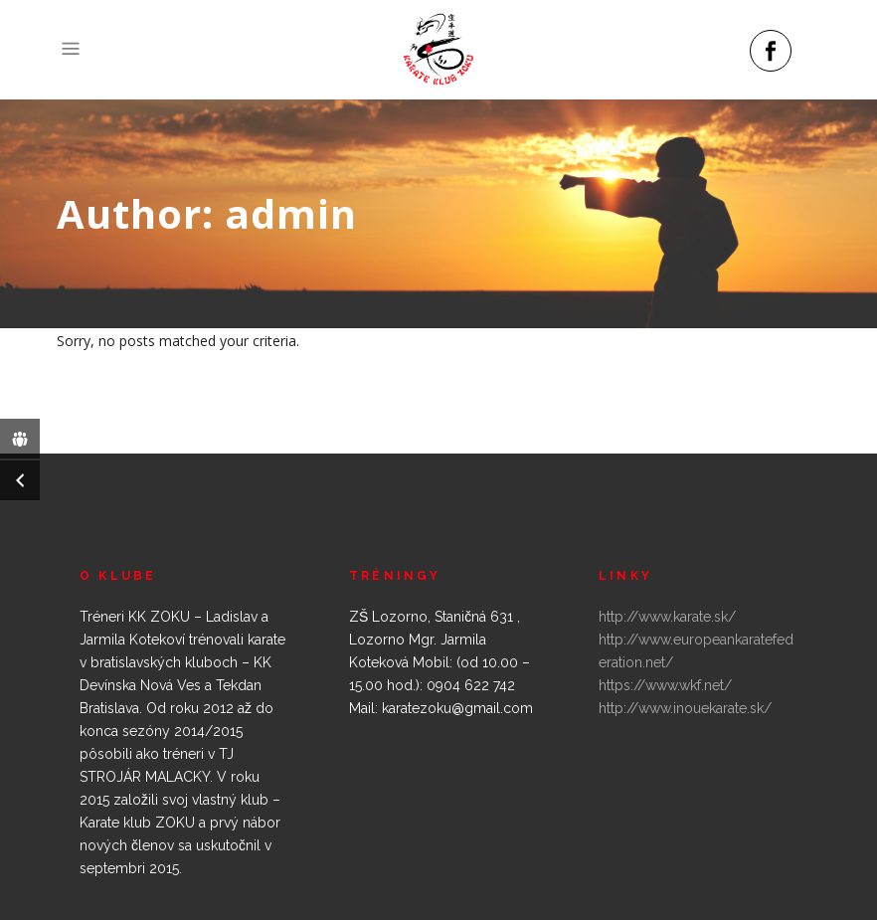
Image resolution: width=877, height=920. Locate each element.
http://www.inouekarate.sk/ (685, 708)
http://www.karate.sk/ (667, 617)
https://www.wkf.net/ (665, 685)
